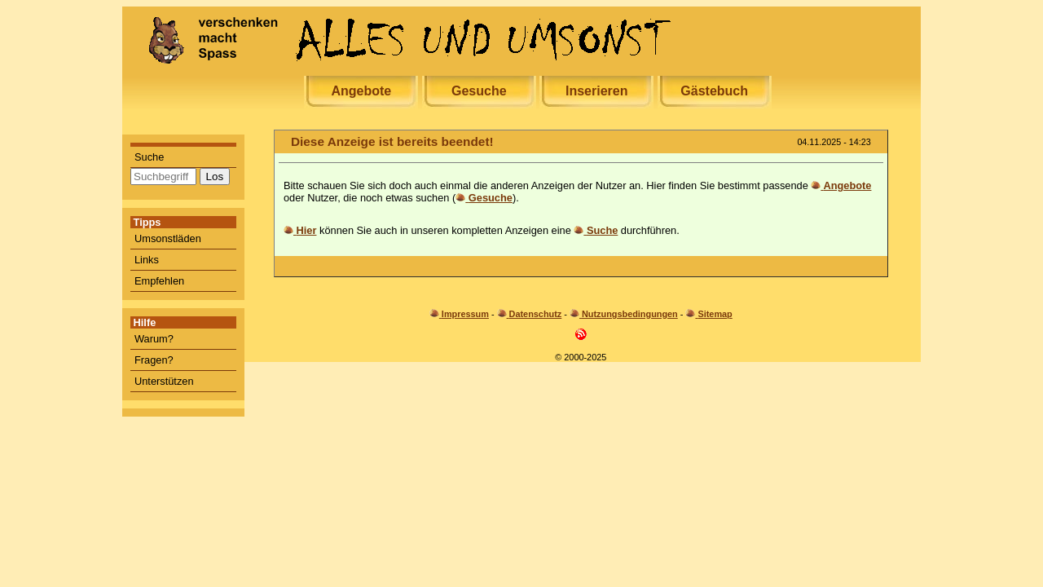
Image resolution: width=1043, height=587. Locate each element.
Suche (149, 157)
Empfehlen (159, 281)
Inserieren (596, 91)
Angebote (361, 91)
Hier (307, 230)
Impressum (465, 314)
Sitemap (715, 314)
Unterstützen (164, 381)
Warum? (154, 339)
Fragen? (154, 360)
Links (146, 260)
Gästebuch (714, 91)
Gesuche (479, 91)
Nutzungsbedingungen (630, 314)
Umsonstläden (167, 238)
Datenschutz (535, 314)
